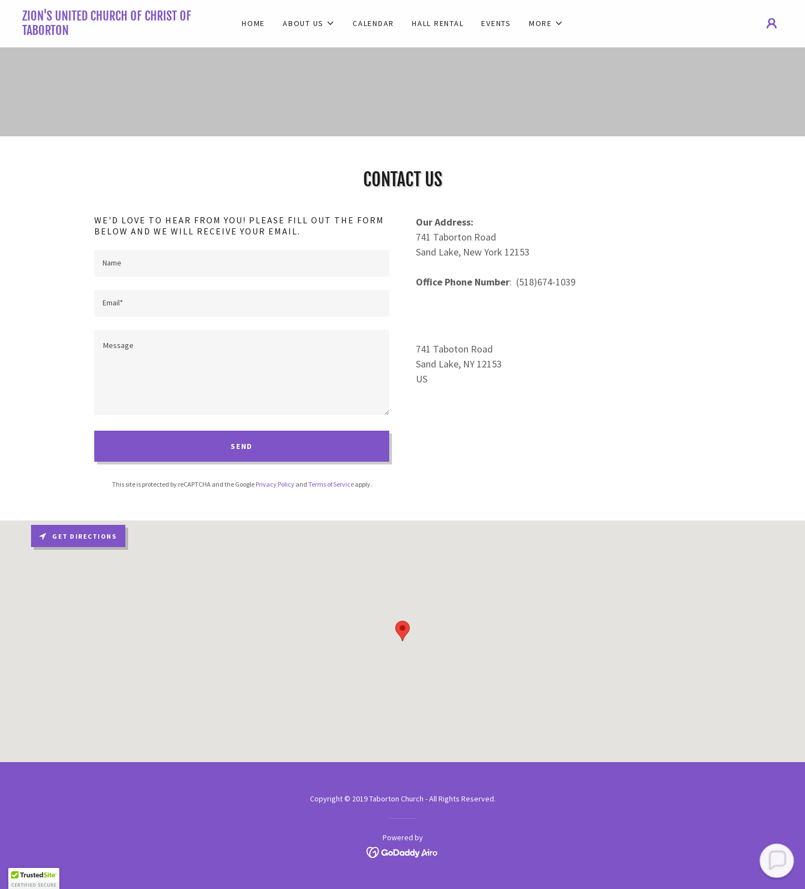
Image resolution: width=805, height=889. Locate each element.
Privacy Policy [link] (275, 484)
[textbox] (241, 263)
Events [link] (496, 23)
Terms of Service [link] (331, 484)
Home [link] (253, 23)
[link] (117, 31)
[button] (309, 23)
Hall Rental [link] (437, 23)
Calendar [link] (373, 23)
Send (242, 446)
